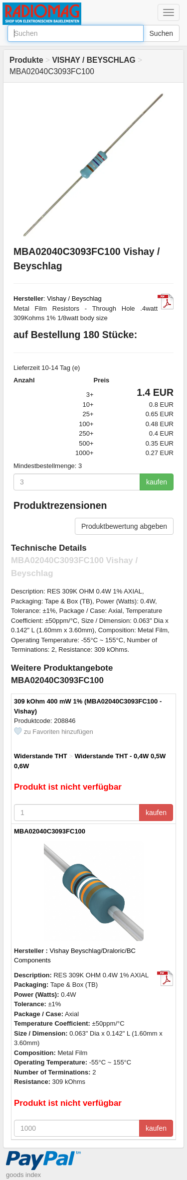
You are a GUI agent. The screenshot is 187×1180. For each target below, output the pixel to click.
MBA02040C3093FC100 (49, 831)
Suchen (161, 33)
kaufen (156, 482)
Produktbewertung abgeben (124, 526)
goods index (23, 1175)
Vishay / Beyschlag (74, 298)
